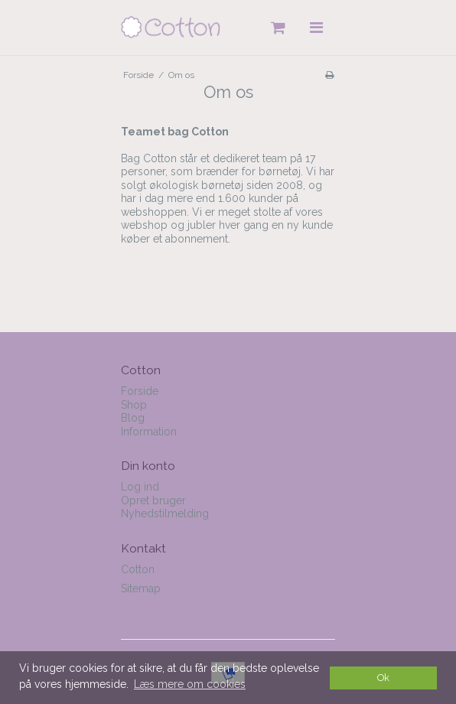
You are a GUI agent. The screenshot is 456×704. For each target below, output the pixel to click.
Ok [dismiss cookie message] (383, 677)
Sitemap (141, 588)
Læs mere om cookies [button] (190, 684)
